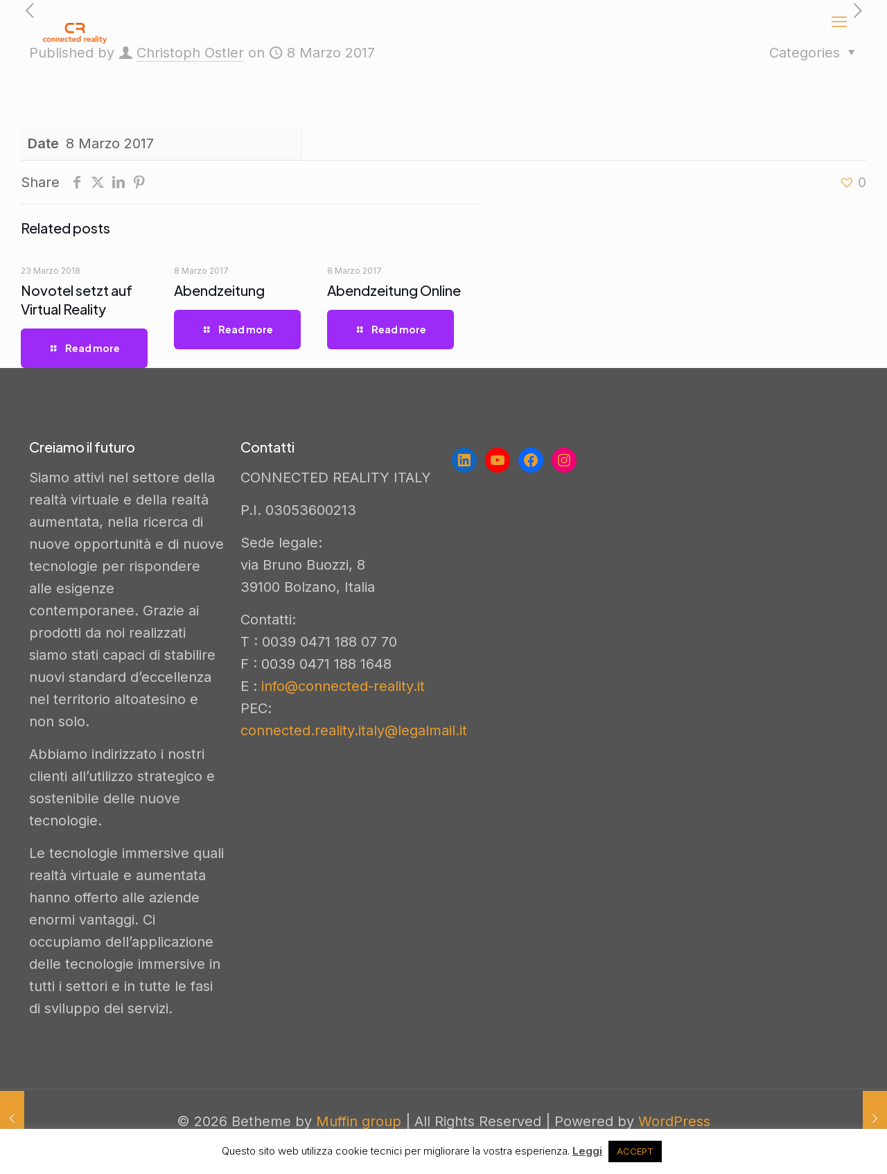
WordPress (674, 1121)
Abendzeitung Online (394, 290)
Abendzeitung (219, 290)
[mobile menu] (839, 21)
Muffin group (358, 1121)
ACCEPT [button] (635, 1151)
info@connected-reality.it (343, 686)
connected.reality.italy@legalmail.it (353, 730)
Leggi (587, 1150)
